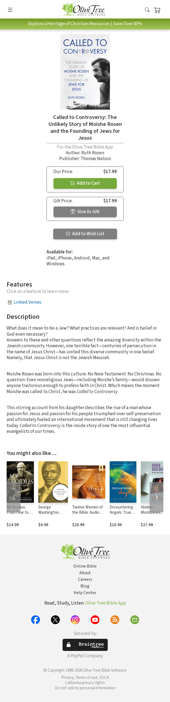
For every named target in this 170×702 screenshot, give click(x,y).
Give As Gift (85, 211)
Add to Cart (85, 183)
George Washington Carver (48, 512)
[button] (147, 10)
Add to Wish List (85, 234)
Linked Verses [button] (27, 302)
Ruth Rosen (92, 153)
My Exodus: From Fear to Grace (18, 512)
